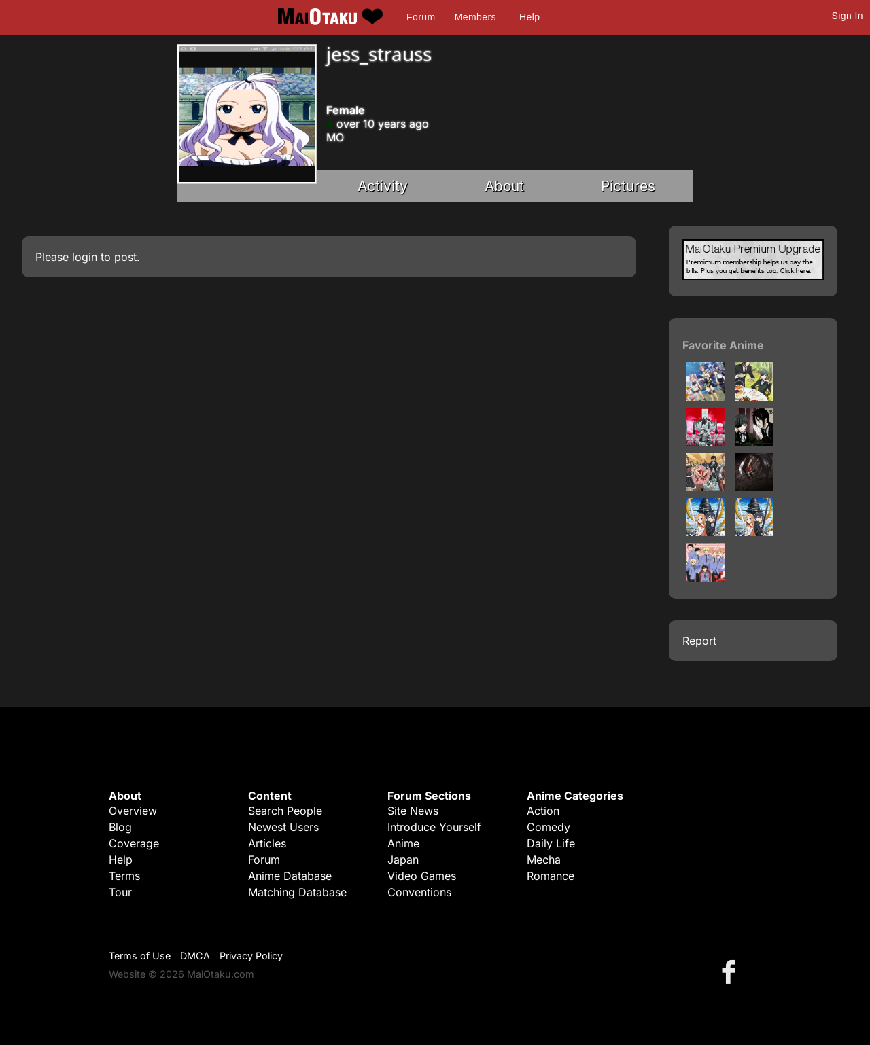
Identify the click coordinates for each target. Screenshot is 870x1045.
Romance (550, 876)
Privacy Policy (251, 955)
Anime (403, 843)
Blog (120, 827)
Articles (267, 843)
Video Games (421, 876)
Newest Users (283, 827)
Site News (412, 810)
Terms (124, 876)
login (84, 257)
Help (529, 17)
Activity (383, 185)
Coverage (134, 843)
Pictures (628, 185)
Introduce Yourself (434, 827)
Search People (285, 810)
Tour (120, 892)
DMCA (195, 955)
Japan (403, 859)
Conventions (419, 892)
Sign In (847, 15)
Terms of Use (140, 955)
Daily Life (551, 843)
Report (699, 641)
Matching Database (297, 892)
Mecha (544, 859)
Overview (133, 810)
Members (475, 17)
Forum (420, 17)
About (504, 185)
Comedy (548, 827)
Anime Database (290, 876)
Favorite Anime (723, 345)
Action (543, 810)
